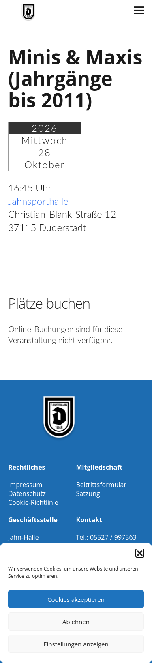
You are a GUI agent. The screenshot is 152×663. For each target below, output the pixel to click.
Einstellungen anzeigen (75, 644)
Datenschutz (27, 493)
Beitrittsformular (101, 484)
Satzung (88, 493)
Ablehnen (76, 622)
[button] (140, 553)
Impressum (25, 484)
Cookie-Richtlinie (33, 502)
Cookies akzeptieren (76, 599)
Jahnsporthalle (38, 201)
